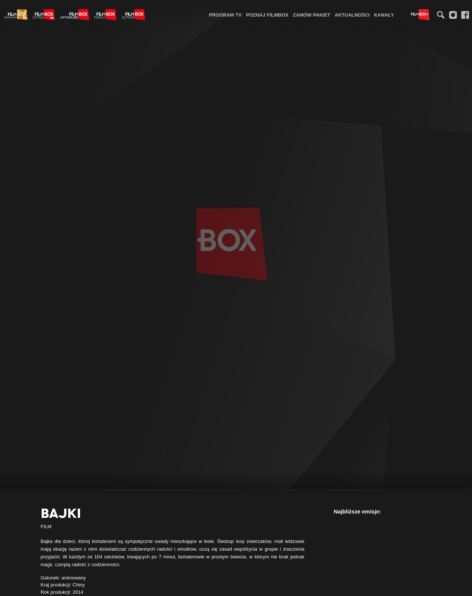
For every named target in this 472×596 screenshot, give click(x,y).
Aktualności (352, 15)
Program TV (225, 15)
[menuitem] (225, 14)
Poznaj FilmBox (267, 15)
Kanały (384, 15)
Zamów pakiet (311, 15)
